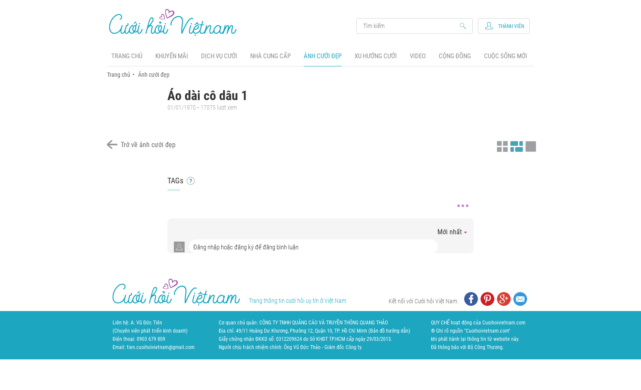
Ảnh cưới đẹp (323, 56)
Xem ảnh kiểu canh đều (515, 145)
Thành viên (511, 26)
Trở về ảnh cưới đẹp (148, 145)
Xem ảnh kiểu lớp (529, 145)
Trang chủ (126, 56)
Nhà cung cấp (270, 56)
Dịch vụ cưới (219, 56)
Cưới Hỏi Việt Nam (173, 22)
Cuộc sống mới (505, 56)
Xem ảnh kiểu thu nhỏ (501, 145)
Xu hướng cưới (376, 56)
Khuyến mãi (171, 56)
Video (418, 56)
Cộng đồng (455, 56)
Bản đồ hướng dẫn (389, 331)
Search (410, 26)
